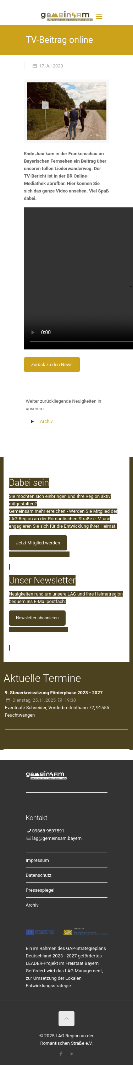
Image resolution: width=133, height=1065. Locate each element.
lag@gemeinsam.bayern (57, 838)
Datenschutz (38, 875)
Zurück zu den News (52, 364)
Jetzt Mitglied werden (38, 542)
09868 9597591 (48, 830)
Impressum (37, 860)
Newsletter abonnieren (37, 617)
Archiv (46, 421)
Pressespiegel (40, 890)
